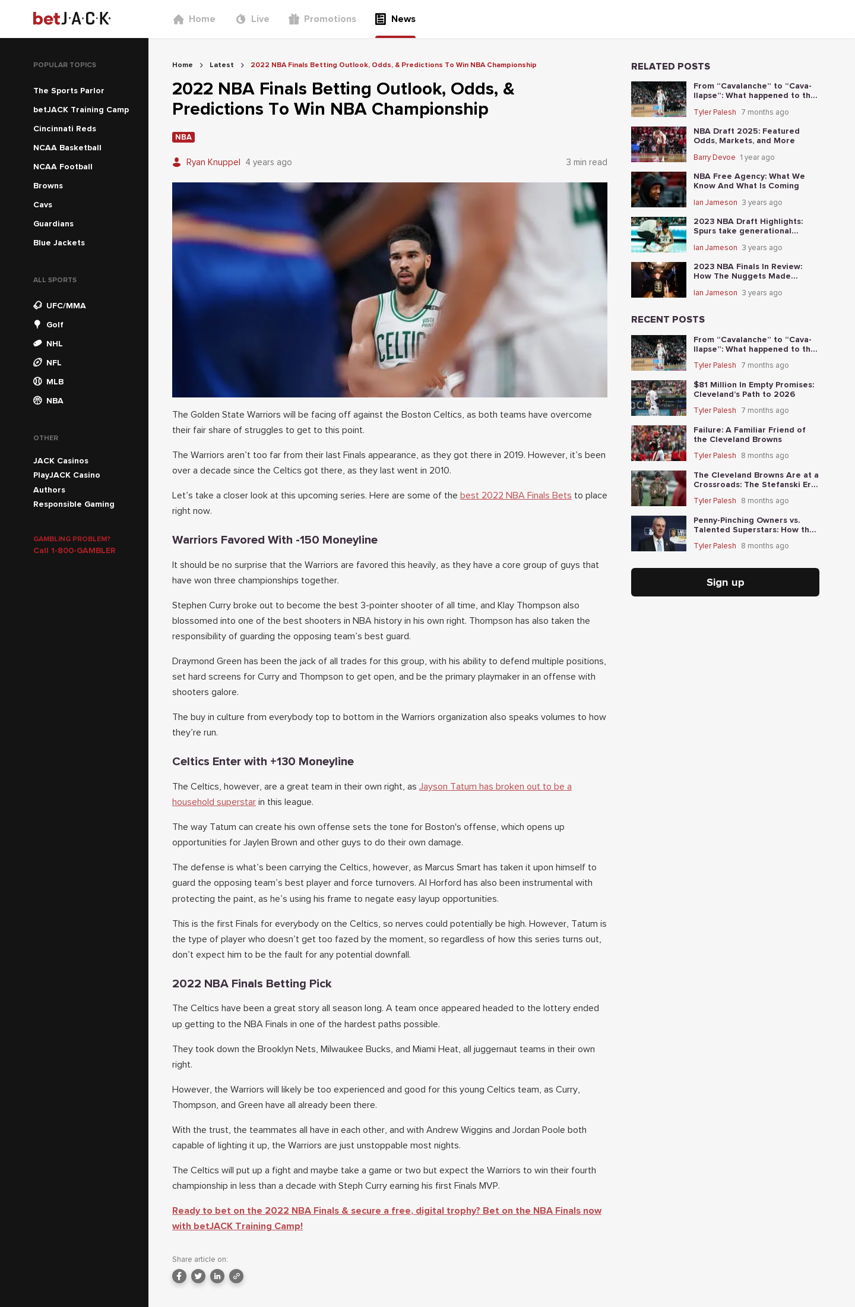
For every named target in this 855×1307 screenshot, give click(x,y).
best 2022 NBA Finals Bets (516, 495)
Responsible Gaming (74, 504)
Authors (49, 490)
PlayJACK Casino (66, 475)
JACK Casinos (60, 461)
